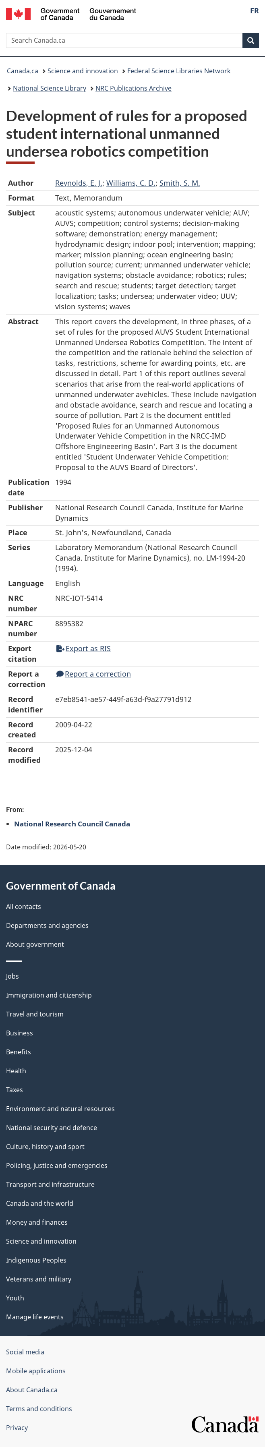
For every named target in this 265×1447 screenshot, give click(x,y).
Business (19, 1033)
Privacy (17, 1427)
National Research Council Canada (72, 823)
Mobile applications (36, 1370)
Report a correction (93, 674)
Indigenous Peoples (36, 1260)
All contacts (23, 906)
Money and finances (37, 1222)
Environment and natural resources (60, 1108)
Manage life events (35, 1316)
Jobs (12, 976)
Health (16, 1070)
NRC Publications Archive (133, 88)
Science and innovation (83, 70)
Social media (25, 1352)
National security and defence (51, 1127)
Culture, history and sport (45, 1146)
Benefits (18, 1051)
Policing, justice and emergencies (57, 1165)
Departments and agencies (47, 925)
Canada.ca (22, 70)
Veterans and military (38, 1279)
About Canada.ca (32, 1389)
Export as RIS (83, 648)
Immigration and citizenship (49, 995)
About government (35, 944)
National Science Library (49, 88)
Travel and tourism (35, 1014)
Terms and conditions (39, 1408)
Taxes (14, 1089)
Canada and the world (39, 1203)
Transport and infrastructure (50, 1184)
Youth (15, 1298)
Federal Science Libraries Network (179, 70)
